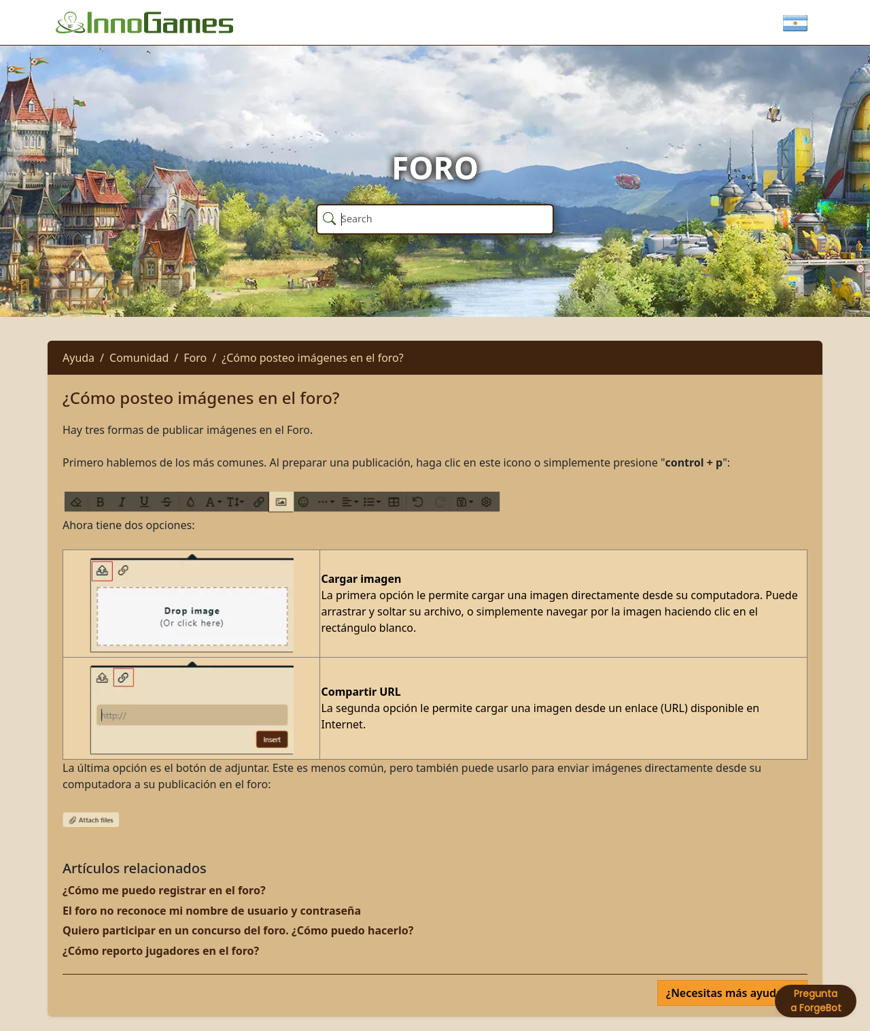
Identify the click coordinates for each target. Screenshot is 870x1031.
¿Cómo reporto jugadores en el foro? (161, 950)
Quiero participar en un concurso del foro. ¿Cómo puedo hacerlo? (238, 930)
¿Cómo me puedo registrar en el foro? (164, 890)
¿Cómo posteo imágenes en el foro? (313, 357)
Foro (195, 357)
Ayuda (78, 357)
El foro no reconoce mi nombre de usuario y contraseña (212, 910)
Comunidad (139, 357)
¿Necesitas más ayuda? (728, 992)
